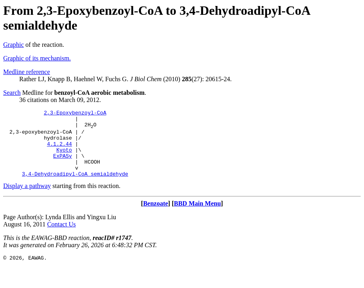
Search (12, 92)
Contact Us (61, 237)
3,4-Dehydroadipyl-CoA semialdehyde (75, 186)
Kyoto (64, 158)
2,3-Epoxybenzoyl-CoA (75, 113)
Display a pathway (27, 199)
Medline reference (26, 71)
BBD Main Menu (197, 216)
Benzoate (155, 216)
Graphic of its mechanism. (37, 58)
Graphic (13, 44)
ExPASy (62, 165)
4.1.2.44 (59, 150)
